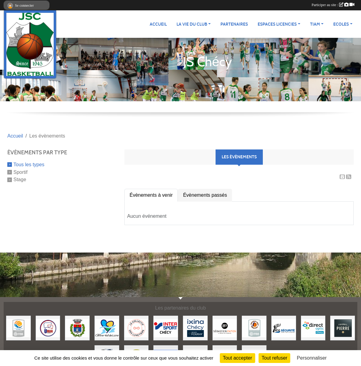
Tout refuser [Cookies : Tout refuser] (274, 358)
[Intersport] (165, 327)
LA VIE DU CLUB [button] (192, 24)
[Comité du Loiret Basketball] (254, 327)
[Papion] (225, 327)
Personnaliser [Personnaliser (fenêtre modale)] (312, 358)
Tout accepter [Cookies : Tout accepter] (237, 358)
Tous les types (28, 164)
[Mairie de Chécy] (77, 327)
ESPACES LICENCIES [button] (277, 24)
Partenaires (234, 24)
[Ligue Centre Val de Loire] (18, 327)
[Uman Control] (48, 327)
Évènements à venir (151, 195)
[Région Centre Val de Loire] (107, 327)
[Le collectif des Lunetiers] (136, 327)
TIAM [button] (315, 24)
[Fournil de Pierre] (342, 327)
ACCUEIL (158, 24)
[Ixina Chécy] (195, 327)
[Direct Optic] (313, 327)
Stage (19, 179)
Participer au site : (333, 5)
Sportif (20, 171)
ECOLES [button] (341, 24)
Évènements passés (205, 195)
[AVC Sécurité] (283, 327)
